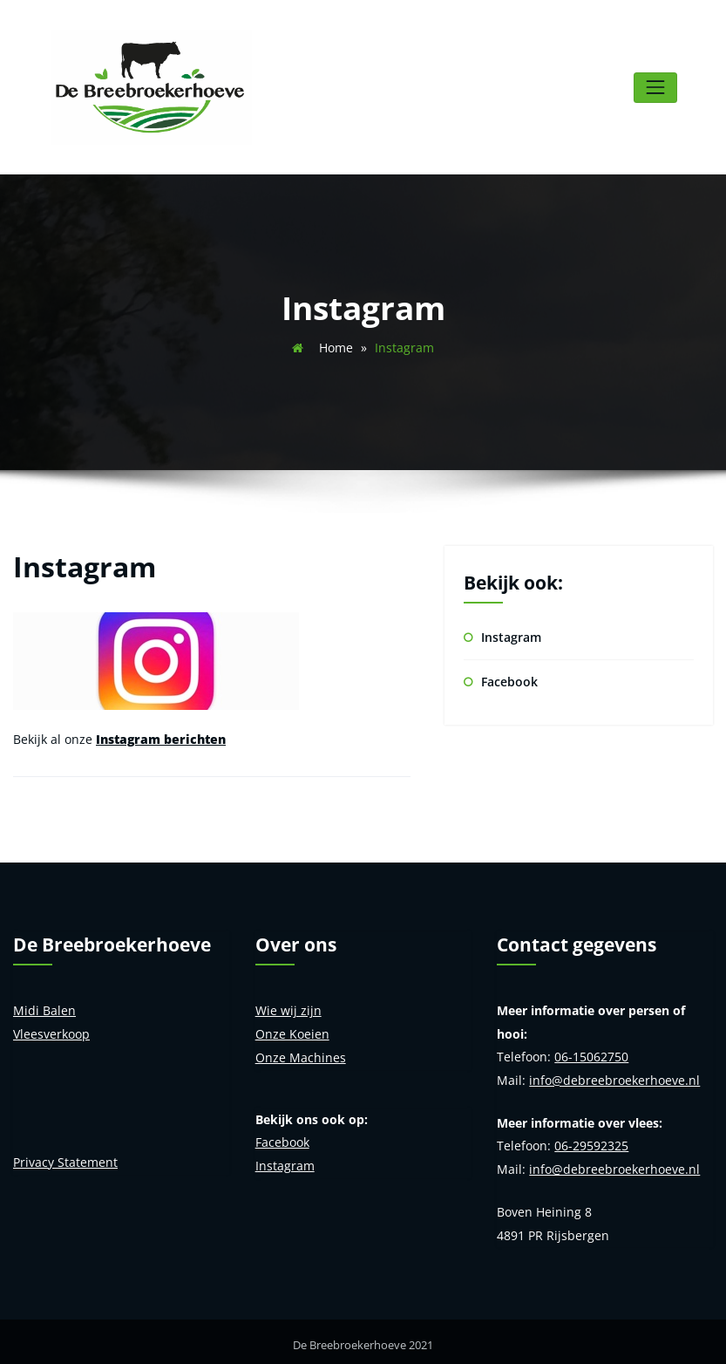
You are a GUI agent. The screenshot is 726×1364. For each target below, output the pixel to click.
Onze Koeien (292, 1028)
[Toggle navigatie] (655, 86)
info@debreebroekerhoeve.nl (614, 1074)
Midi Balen (44, 1006)
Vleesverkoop (51, 1028)
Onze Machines (300, 1051)
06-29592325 (591, 1139)
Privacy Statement (65, 1156)
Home (336, 345)
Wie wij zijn (288, 1006)
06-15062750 (591, 1051)
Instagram (511, 633)
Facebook (509, 678)
